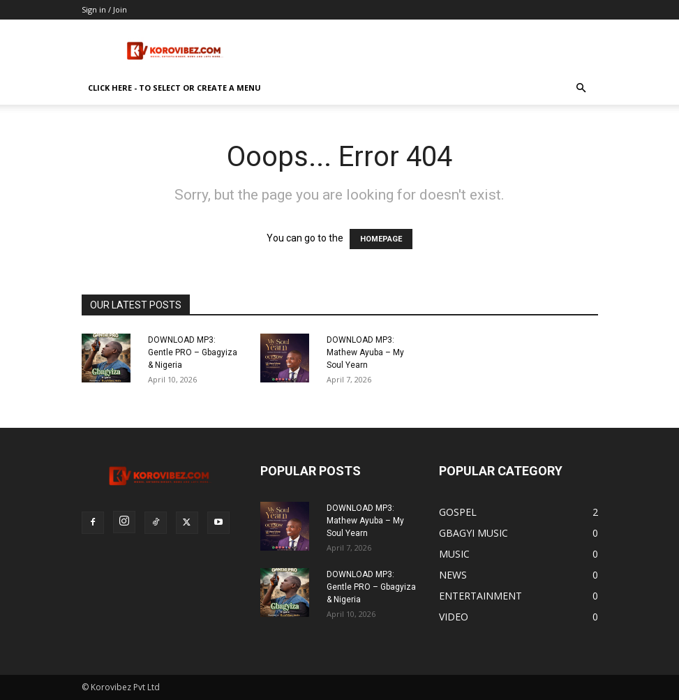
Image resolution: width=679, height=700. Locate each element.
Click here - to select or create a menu (174, 87)
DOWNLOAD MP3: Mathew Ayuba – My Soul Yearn (365, 352)
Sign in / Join (104, 9)
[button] (581, 88)
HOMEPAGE (381, 239)
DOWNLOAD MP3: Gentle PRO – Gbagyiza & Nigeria (192, 352)
